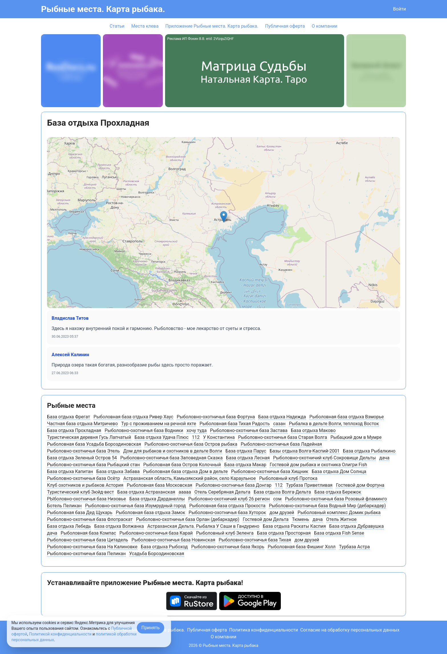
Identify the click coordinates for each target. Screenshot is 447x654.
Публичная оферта (285, 26)
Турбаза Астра (354, 546)
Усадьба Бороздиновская (156, 553)
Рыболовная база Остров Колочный (182, 464)
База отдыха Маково (313, 430)
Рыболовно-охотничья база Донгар (233, 485)
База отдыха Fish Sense (339, 533)
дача (384, 458)
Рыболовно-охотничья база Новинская (173, 540)
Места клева (145, 26)
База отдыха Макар (245, 464)
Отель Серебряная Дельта (222, 492)
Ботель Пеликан (64, 505)
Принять (150, 627)
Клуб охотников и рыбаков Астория (85, 485)
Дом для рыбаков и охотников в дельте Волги (172, 451)
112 (196, 437)
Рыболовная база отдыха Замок (150, 512)
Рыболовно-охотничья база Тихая (255, 540)
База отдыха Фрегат (68, 416)
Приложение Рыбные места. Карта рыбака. (211, 26)
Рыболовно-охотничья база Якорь (227, 546)
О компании (324, 26)
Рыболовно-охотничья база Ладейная (281, 444)
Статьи (116, 26)
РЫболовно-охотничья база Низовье (86, 499)
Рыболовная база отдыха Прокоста (227, 505)
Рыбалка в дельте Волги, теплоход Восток (334, 423)
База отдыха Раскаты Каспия (294, 526)
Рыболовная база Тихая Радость (235, 423)
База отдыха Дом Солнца (339, 471)
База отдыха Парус (245, 451)
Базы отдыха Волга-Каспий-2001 (305, 451)
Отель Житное (341, 519)
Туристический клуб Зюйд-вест (80, 492)
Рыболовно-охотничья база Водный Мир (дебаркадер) (327, 505)
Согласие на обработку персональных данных (349, 630)
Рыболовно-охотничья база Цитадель (87, 540)
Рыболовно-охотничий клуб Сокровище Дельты (324, 458)
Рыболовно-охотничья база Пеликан (86, 553)
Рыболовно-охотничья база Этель (83, 451)
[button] (223, 217)
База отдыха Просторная (283, 533)
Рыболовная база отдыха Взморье (346, 416)
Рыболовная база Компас (88, 533)
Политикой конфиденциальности (60, 634)
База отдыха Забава (118, 471)
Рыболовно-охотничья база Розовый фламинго (336, 499)
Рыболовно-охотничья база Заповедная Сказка (171, 458)
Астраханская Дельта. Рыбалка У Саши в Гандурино (203, 526)
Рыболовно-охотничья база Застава (249, 430)
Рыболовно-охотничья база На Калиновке (92, 546)
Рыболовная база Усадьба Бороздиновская (94, 444)
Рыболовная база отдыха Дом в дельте (185, 471)
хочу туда (196, 430)
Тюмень (300, 519)
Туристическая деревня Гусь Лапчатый (89, 437)
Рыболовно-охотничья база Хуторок (227, 512)
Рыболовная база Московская (159, 485)
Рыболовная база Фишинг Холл (302, 546)
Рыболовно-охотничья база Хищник (269, 471)
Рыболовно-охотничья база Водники (144, 430)
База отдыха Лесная (248, 458)
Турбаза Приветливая (309, 485)
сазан (279, 423)
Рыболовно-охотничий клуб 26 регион (229, 499)
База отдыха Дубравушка (356, 526)
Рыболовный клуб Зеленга (224, 533)
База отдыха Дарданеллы (157, 499)
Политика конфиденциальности (263, 630)
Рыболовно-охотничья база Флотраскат (90, 519)
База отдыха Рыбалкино (369, 451)
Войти (399, 9)
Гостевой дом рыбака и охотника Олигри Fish (318, 464)
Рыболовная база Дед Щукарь (79, 512)
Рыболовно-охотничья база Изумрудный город (135, 505)
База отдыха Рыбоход (164, 546)
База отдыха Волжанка (119, 526)
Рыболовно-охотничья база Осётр (83, 478)
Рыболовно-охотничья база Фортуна (216, 416)
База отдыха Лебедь (69, 526)
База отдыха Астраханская (146, 492)
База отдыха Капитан (70, 471)
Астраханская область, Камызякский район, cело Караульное (189, 478)
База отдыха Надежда (282, 416)
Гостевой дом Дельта (266, 519)
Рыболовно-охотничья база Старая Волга (282, 437)
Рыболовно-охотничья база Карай (156, 533)
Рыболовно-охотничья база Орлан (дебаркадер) (187, 519)
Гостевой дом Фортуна (360, 485)
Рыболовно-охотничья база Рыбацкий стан (93, 464)
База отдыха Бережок (337, 492)
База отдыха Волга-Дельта (282, 492)
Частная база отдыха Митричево (82, 423)
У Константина (219, 437)
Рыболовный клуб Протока (288, 478)
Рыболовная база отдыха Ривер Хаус (133, 416)
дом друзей (281, 512)
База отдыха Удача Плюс (162, 437)
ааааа (184, 492)
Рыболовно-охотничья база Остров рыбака (191, 444)
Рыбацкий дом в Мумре (355, 437)
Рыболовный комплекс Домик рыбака (339, 512)
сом (277, 499)
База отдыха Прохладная (74, 430)
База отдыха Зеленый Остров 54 (82, 458)
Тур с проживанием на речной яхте (158, 423)
